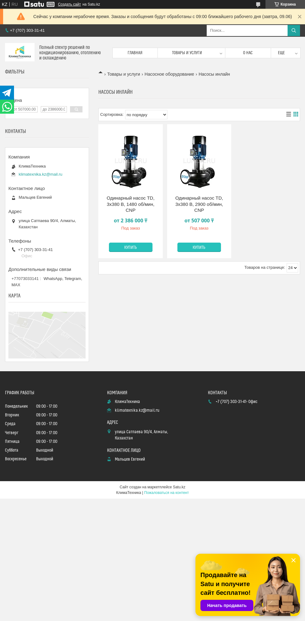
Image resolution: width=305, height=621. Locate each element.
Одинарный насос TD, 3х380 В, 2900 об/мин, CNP (199, 204)
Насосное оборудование (169, 74)
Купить (130, 247)
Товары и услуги (187, 52)
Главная (135, 52)
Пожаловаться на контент (166, 493)
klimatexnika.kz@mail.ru (40, 174)
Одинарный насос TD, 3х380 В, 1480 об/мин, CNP (131, 204)
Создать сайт (69, 4)
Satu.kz (179, 487)
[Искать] (294, 30)
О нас (248, 52)
